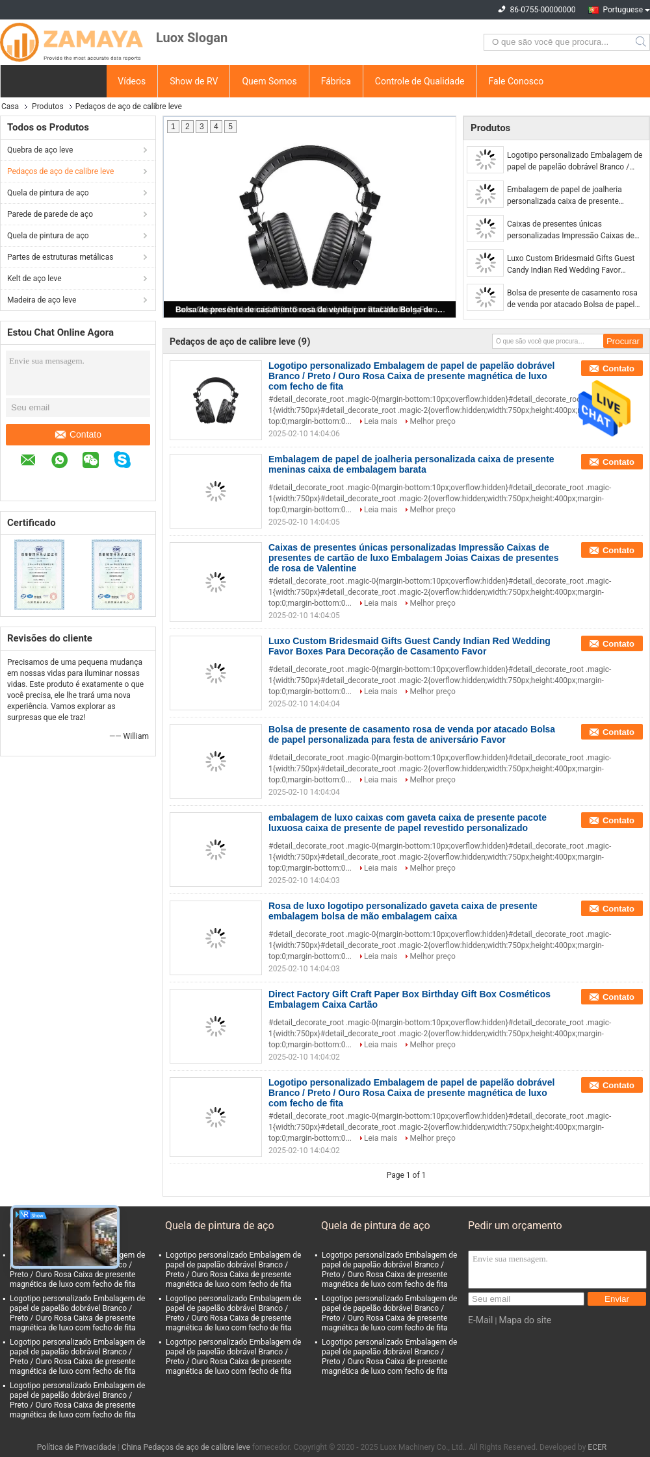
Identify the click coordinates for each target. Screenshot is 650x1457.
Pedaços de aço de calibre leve (60, 171)
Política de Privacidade (76, 1447)
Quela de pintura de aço (48, 192)
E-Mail (480, 1320)
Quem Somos (269, 81)
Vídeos (132, 81)
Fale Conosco (516, 81)
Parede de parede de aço (50, 214)
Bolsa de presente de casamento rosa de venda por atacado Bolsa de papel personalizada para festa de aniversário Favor (311, 309)
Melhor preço (432, 421)
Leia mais (380, 421)
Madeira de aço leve (41, 300)
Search (642, 42)
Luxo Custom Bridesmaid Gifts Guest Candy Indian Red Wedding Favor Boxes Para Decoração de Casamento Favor (572, 265)
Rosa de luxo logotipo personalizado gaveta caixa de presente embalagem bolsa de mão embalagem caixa (403, 911)
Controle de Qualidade (420, 81)
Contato (78, 434)
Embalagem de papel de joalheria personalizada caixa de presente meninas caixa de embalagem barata (570, 196)
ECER (597, 1447)
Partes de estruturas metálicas (60, 257)
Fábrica (336, 81)
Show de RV (194, 81)
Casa (10, 106)
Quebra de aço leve (40, 150)
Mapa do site (525, 1320)
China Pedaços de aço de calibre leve (186, 1447)
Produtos (48, 106)
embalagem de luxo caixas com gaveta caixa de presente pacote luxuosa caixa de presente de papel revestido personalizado (407, 822)
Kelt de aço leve (34, 278)
